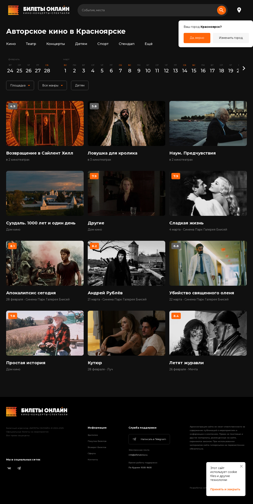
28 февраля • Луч (100, 369)
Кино (11, 44)
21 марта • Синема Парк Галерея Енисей (117, 299)
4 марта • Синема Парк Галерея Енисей (198, 229)
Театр (31, 44)
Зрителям (93, 435)
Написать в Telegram (149, 439)
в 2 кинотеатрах (17, 159)
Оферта (92, 453)
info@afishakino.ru (138, 455)
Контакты (93, 459)
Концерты (55, 44)
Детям (81, 44)
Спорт (103, 44)
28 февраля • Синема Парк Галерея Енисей (38, 299)
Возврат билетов (97, 447)
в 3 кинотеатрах (99, 159)
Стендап (126, 44)
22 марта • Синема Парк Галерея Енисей (199, 299)
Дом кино (13, 229)
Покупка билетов (97, 441)
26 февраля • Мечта (183, 369)
